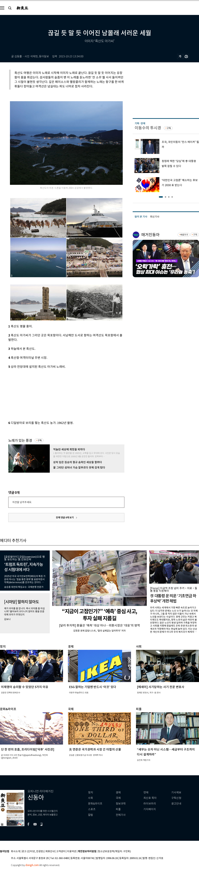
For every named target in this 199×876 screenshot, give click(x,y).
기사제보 (176, 792)
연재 (145, 792)
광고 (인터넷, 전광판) (33, 851)
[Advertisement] (58, 394)
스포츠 (92, 809)
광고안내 (176, 803)
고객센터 (61, 851)
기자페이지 (149, 809)
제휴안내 (50, 851)
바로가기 (184, 234)
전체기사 (121, 815)
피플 (118, 809)
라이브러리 (149, 803)
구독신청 (176, 798)
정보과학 (121, 803)
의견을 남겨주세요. (22, 502)
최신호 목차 (150, 798)
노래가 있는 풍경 (20, 440)
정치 (90, 792)
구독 (39, 440)
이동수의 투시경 (148, 127)
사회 (90, 798)
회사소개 (15, 851)
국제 (118, 798)
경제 (118, 792)
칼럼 (90, 815)
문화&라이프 (95, 803)
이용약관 (71, 851)
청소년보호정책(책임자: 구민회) (114, 851)
